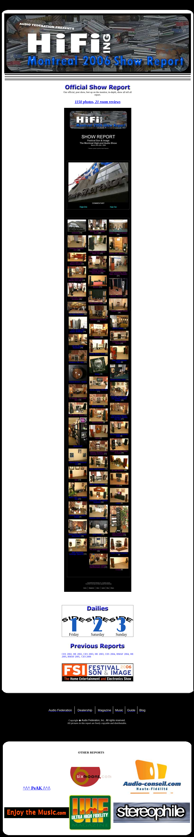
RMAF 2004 (122, 654)
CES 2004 (110, 654)
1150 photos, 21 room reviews (97, 102)
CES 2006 (86, 656)
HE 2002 (77, 654)
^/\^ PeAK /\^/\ (36, 788)
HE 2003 (99, 654)
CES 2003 (88, 654)
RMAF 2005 (74, 656)
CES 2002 (67, 654)
